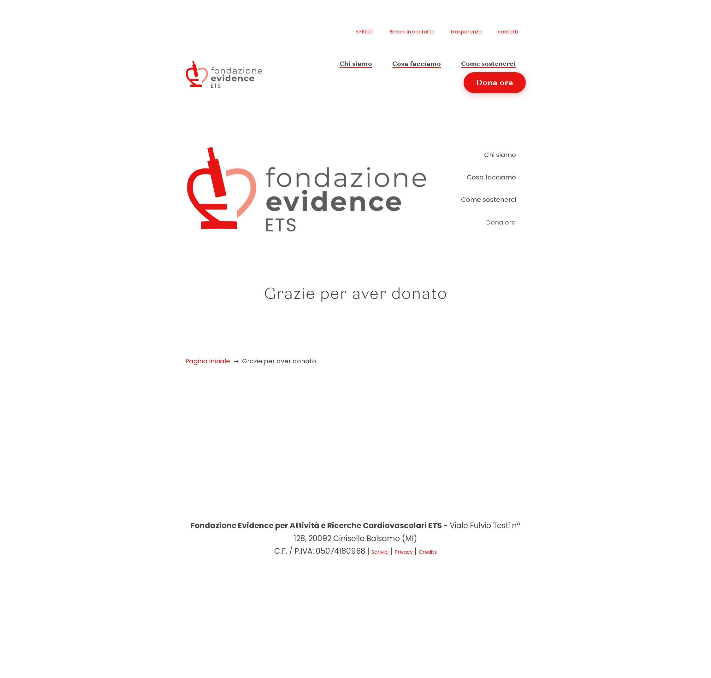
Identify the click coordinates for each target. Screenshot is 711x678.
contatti (508, 32)
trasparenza (466, 32)
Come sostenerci (488, 64)
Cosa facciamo (416, 64)
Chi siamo (356, 64)
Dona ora (494, 82)
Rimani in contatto (412, 32)
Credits (428, 552)
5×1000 (364, 32)
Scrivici (379, 552)
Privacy (403, 552)
